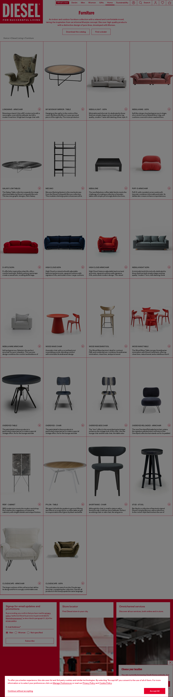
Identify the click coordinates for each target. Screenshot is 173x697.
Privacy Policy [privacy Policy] (89, 683)
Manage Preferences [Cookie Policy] (62, 683)
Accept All (154, 691)
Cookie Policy (105, 683)
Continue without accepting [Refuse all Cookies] (20, 691)
